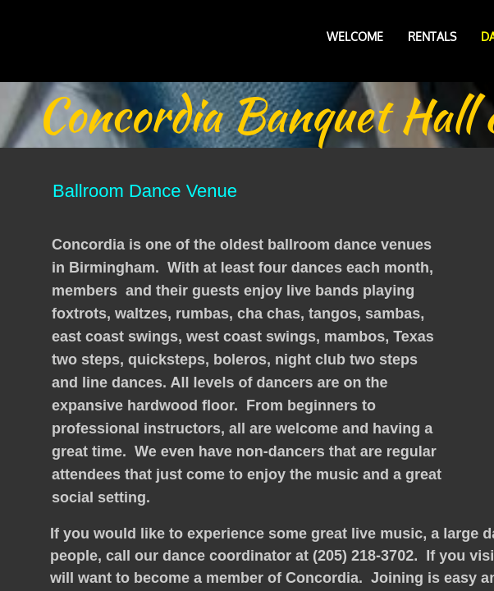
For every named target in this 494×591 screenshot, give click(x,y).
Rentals (432, 37)
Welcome (355, 37)
